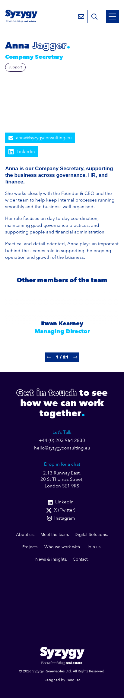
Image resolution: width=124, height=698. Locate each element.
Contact (80, 559)
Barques (73, 680)
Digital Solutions (91, 534)
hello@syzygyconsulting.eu (62, 448)
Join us (93, 547)
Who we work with (62, 547)
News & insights (50, 559)
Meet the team (54, 534)
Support (15, 67)
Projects (29, 547)
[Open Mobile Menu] (112, 16)
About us (24, 534)
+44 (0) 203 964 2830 (62, 440)
